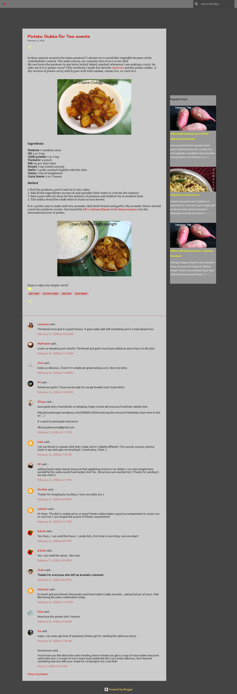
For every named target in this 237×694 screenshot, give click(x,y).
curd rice (118, 67)
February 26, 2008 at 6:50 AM (55, 621)
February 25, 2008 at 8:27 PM (55, 541)
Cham (41, 569)
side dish (66, 294)
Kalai (40, 441)
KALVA (42, 531)
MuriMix (42, 489)
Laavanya (43, 324)
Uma (40, 362)
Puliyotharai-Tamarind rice (184, 195)
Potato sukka (50, 294)
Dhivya (42, 401)
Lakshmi (42, 508)
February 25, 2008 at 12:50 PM (55, 392)
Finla (40, 611)
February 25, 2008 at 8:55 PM (55, 579)
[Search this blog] (217, 4)
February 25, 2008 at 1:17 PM (55, 432)
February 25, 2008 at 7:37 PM (55, 521)
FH (39, 382)
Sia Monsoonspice (126, 209)
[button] (30, 47)
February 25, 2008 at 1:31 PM (55, 454)
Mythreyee (44, 343)
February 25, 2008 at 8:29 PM (55, 560)
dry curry (34, 294)
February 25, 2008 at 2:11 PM (55, 479)
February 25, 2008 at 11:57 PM (55, 602)
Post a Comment (38, 674)
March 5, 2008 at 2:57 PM (52, 666)
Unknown (43, 589)
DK (39, 464)
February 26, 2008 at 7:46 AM (55, 640)
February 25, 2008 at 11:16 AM (55, 353)
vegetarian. (81, 294)
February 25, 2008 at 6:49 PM (55, 499)
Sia (39, 631)
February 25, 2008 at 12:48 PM (55, 372)
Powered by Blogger (118, 689)
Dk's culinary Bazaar (96, 209)
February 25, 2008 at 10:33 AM (55, 334)
